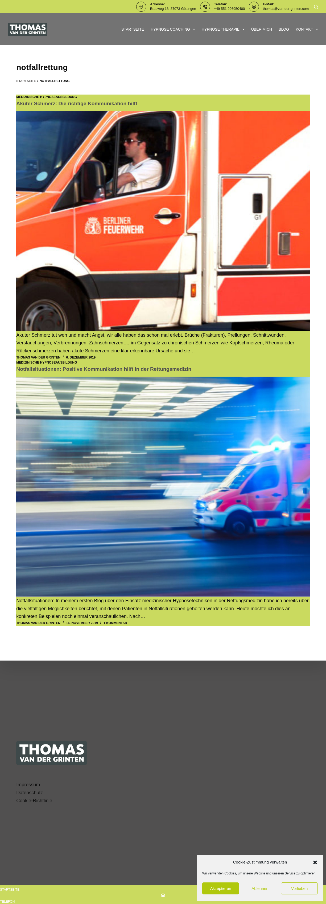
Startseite (132, 29)
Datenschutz (29, 792)
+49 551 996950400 (229, 9)
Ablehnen (259, 888)
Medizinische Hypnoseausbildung (46, 97)
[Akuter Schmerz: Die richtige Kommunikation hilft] (163, 221)
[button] (315, 862)
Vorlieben (299, 888)
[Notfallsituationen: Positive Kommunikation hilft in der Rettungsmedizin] (163, 487)
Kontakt (307, 29)
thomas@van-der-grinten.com (286, 9)
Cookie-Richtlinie (34, 800)
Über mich (261, 29)
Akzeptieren (220, 888)
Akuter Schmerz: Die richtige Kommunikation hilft (79, 103)
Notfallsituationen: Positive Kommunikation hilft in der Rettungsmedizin (107, 369)
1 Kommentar (115, 623)
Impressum (28, 784)
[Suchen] (316, 7)
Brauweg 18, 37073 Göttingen (173, 9)
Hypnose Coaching (174, 29)
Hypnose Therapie (224, 29)
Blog (284, 29)
